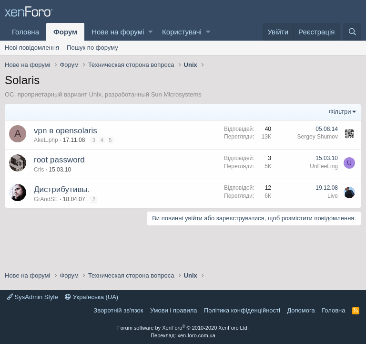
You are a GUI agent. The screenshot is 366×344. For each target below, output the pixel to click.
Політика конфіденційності (242, 310)
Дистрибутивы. (62, 189)
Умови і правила (173, 310)
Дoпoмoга (301, 310)
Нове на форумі (118, 32)
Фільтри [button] (340, 111)
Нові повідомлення (32, 47)
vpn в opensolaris (65, 130)
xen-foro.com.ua (196, 335)
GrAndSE (46, 199)
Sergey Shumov (317, 136)
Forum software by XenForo (183, 328)
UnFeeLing (324, 166)
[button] (150, 32)
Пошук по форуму (92, 47)
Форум (65, 32)
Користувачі (182, 32)
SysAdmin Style (32, 297)
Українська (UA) (91, 297)
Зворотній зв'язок (118, 310)
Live (332, 196)
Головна (25, 32)
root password (59, 159)
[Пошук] (352, 32)
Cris (39, 169)
